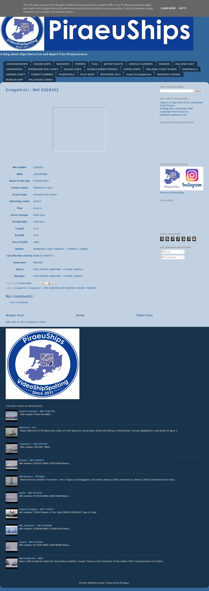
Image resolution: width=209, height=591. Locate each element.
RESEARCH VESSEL (169, 74)
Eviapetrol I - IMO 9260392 (44, 288)
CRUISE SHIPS (42, 64)
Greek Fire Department (138, 74)
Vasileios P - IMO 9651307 (33, 443)
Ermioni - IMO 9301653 (31, 460)
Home (80, 315)
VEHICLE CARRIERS (141, 64)
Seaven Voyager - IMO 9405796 (37, 411)
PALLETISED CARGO (41, 79)
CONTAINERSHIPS (17, 64)
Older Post (144, 315)
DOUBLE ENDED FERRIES (102, 69)
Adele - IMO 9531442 (30, 492)
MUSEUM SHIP (14, 79)
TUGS (94, 64)
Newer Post (15, 315)
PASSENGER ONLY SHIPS (43, 69)
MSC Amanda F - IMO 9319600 (35, 525)
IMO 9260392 (67, 288)
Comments (169, 257)
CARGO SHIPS (131, 69)
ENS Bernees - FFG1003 (32, 476)
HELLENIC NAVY (184, 64)
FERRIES (80, 64)
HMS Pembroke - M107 (31, 558)
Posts (166, 251)
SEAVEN (80, 288)
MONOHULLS (190, 69)
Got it (183, 8)
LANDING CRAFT (15, 74)
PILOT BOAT (87, 74)
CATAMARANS (14, 69)
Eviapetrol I (21, 288)
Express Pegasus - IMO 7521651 (36, 509)
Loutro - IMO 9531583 (31, 542)
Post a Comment (19, 302)
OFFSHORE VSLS (110, 74)
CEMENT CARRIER (42, 74)
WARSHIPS (62, 64)
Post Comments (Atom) (33, 321)
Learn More (168, 8)
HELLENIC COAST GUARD (161, 69)
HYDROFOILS (67, 74)
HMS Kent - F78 (27, 427)
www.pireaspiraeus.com (173, 114)
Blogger (124, 582)
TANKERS (164, 64)
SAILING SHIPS (73, 69)
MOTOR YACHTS (113, 64)
